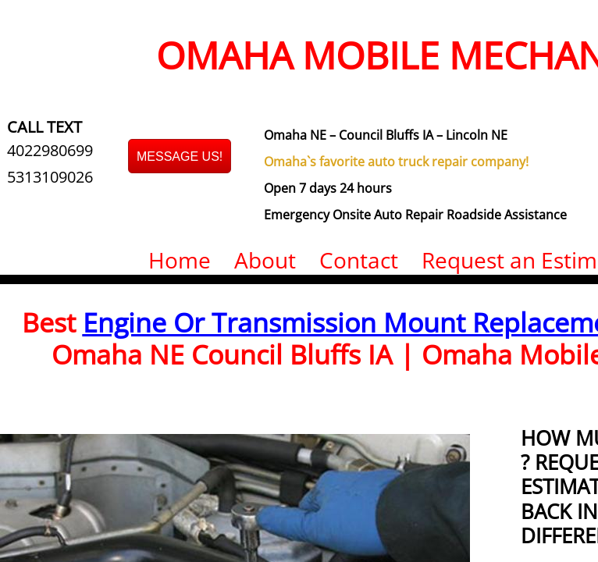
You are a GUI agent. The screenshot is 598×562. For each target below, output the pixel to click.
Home (179, 260)
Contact (358, 260)
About (265, 260)
